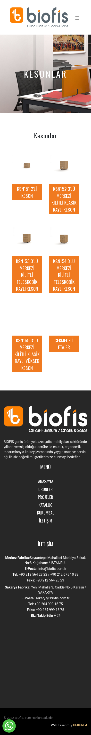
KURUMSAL (45, 513)
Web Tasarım (60, 725)
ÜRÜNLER (45, 489)
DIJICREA (80, 725)
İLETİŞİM (45, 521)
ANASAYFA (45, 481)
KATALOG (45, 505)
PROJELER (45, 497)
